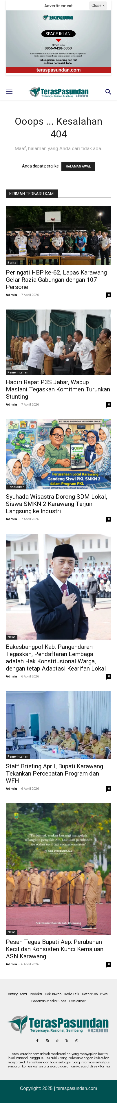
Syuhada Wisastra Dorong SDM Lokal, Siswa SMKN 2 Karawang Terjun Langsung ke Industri (56, 504)
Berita (12, 263)
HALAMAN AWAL (78, 166)
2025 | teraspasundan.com (69, 1088)
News (12, 637)
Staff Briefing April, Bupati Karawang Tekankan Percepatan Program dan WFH (54, 773)
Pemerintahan (18, 372)
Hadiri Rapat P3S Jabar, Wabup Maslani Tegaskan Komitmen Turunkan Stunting (58, 389)
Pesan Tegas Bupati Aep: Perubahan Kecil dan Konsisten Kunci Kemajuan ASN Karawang (54, 949)
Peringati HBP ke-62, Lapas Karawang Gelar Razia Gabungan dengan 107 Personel (56, 279)
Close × (98, 5)
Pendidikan (16, 487)
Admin (11, 294)
